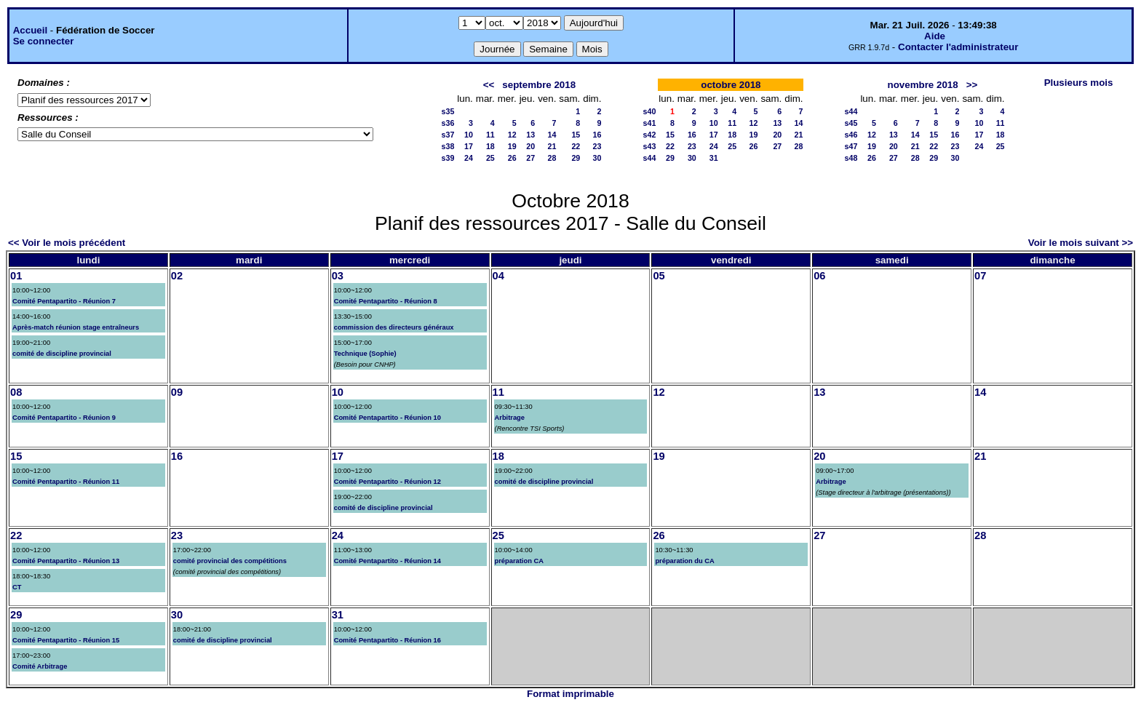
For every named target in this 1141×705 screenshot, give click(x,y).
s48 (851, 158)
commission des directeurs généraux (394, 327)
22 (575, 146)
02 (177, 276)
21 (552, 146)
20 (530, 146)
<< (489, 84)
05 (658, 276)
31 (713, 158)
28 (552, 158)
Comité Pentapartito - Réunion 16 (387, 640)
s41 (649, 123)
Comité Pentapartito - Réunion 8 (385, 301)
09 (177, 392)
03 (337, 276)
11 (490, 134)
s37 (448, 134)
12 (512, 134)
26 (512, 158)
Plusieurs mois (1078, 82)
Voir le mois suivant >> (1080, 242)
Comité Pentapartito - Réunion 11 (65, 481)
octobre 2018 (730, 84)
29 (575, 158)
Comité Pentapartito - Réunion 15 (65, 640)
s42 (649, 134)
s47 (851, 146)
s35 (448, 111)
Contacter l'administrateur (958, 46)
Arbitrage (510, 417)
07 (980, 276)
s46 (851, 134)
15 (575, 134)
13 (530, 134)
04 (498, 276)
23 (597, 146)
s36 (448, 123)
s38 (448, 146)
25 (490, 158)
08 (16, 392)
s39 (448, 158)
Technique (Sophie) (365, 353)
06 (819, 276)
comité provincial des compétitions (230, 561)
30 (597, 158)
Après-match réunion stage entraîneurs (75, 327)
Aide (934, 36)
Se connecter (43, 41)
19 (512, 146)
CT (16, 587)
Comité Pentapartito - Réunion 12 (387, 481)
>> (972, 84)
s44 (649, 158)
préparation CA (519, 561)
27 (530, 158)
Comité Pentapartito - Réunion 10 (387, 417)
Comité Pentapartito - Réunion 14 (387, 561)
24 (468, 158)
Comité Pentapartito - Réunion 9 (64, 417)
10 (468, 134)
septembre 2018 (539, 84)
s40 (649, 111)
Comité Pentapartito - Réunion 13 (65, 561)
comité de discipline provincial (61, 353)
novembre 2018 (923, 84)
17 (468, 146)
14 (552, 134)
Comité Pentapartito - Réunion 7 (64, 301)
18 (490, 146)
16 (597, 134)
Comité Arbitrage (39, 666)
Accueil (30, 30)
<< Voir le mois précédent (66, 242)
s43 (649, 146)
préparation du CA (684, 561)
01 (16, 276)
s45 (851, 123)
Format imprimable (570, 693)
